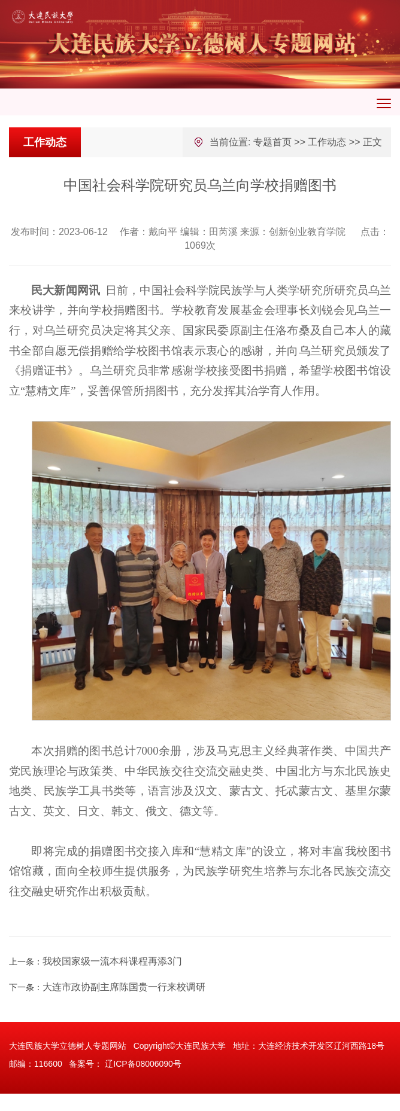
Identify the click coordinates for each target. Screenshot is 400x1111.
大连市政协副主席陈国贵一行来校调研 (124, 987)
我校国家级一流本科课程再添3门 (112, 961)
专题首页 (272, 142)
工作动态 (327, 142)
